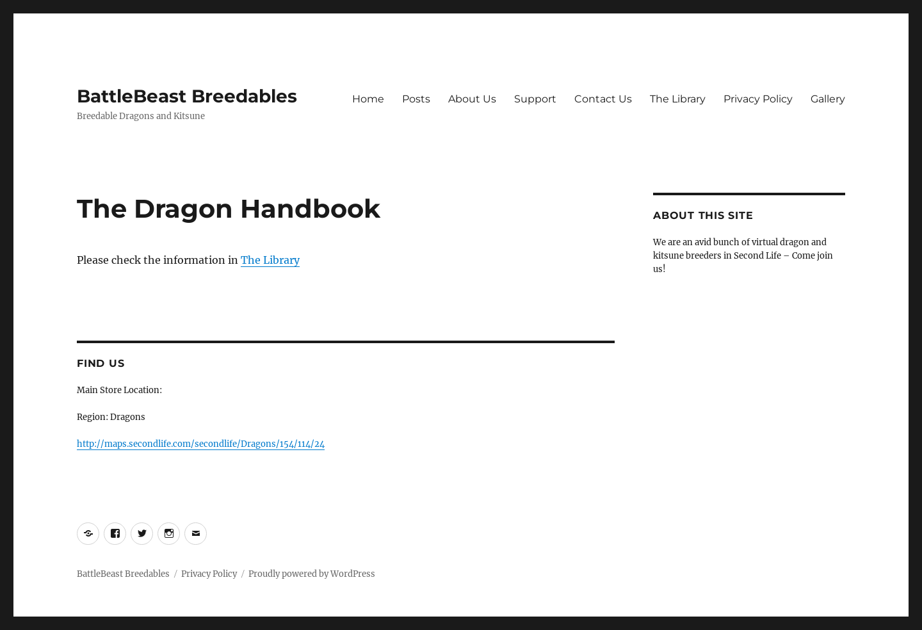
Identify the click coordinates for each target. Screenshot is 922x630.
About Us (472, 99)
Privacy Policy (758, 99)
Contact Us (603, 99)
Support (535, 99)
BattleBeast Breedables (187, 96)
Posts (416, 99)
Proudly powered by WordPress (311, 574)
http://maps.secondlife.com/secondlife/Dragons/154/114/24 (201, 444)
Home (368, 99)
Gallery (828, 99)
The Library (678, 99)
